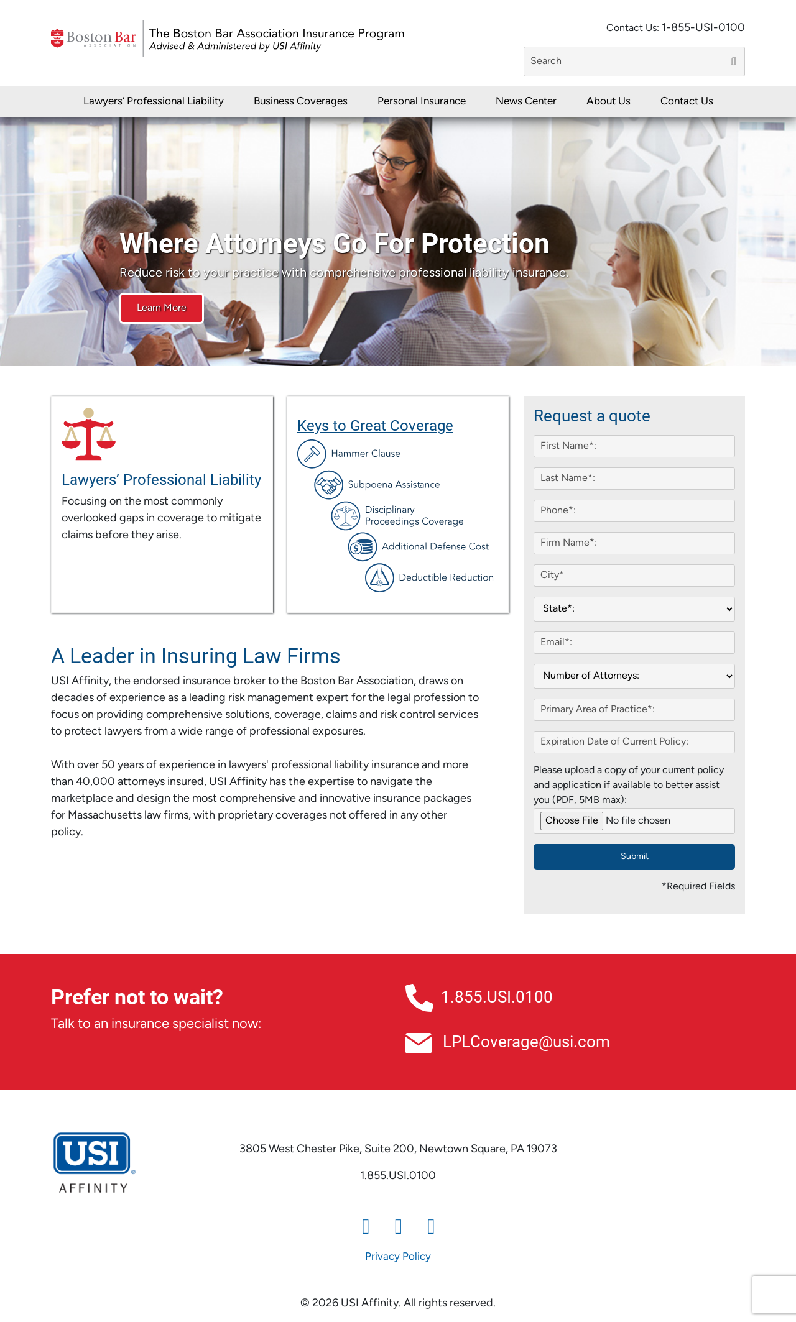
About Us (608, 101)
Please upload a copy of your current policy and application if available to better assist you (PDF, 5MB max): (629, 786)
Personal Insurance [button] (421, 101)
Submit (635, 856)
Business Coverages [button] (301, 101)
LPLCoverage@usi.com (507, 1041)
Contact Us (686, 101)
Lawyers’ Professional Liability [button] (153, 101)
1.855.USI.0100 (479, 996)
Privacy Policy (398, 1257)
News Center (526, 101)
